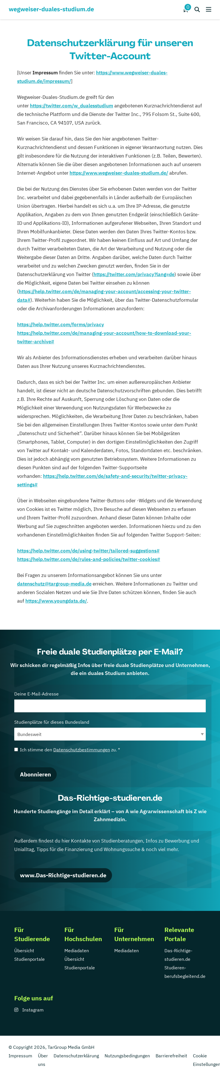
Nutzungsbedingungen (127, 1055)
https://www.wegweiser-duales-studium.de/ (119, 173)
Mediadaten (76, 950)
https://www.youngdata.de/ (56, 601)
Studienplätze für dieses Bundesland (110, 730)
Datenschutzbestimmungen (81, 749)
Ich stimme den (67, 749)
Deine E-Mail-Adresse (110, 701)
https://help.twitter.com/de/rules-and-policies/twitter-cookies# (88, 559)
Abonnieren (35, 774)
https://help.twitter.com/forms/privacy (60, 324)
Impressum (20, 1055)
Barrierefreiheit (171, 1055)
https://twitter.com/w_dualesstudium (71, 106)
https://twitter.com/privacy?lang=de (133, 274)
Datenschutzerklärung (76, 1055)
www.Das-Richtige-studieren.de (63, 875)
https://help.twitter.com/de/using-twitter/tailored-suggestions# (88, 551)
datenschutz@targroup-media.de (54, 584)
